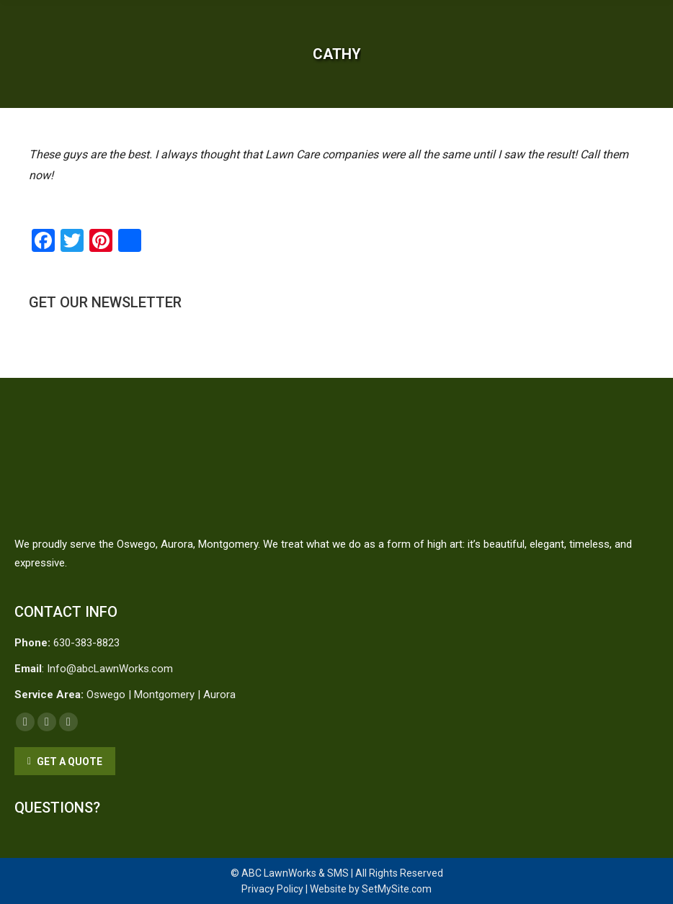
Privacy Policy (272, 889)
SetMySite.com (397, 889)
